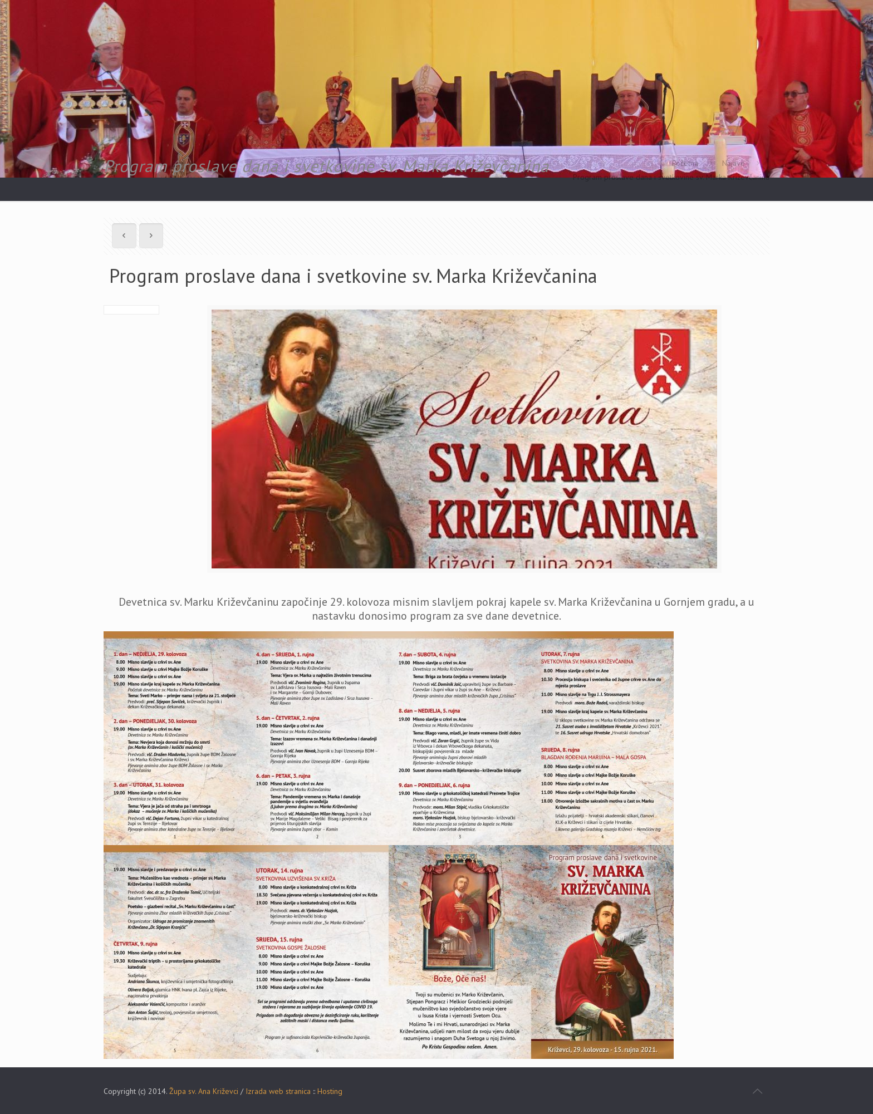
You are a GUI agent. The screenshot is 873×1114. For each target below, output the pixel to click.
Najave (733, 163)
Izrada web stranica (278, 1091)
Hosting (329, 1091)
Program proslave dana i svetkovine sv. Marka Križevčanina (671, 177)
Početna (685, 163)
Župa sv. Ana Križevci (203, 1091)
